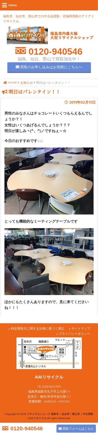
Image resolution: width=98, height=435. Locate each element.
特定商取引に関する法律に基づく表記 (37, 328)
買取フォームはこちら (76, 429)
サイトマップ (80, 328)
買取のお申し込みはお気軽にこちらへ (49, 67)
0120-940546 (54, 51)
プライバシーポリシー (74, 334)
